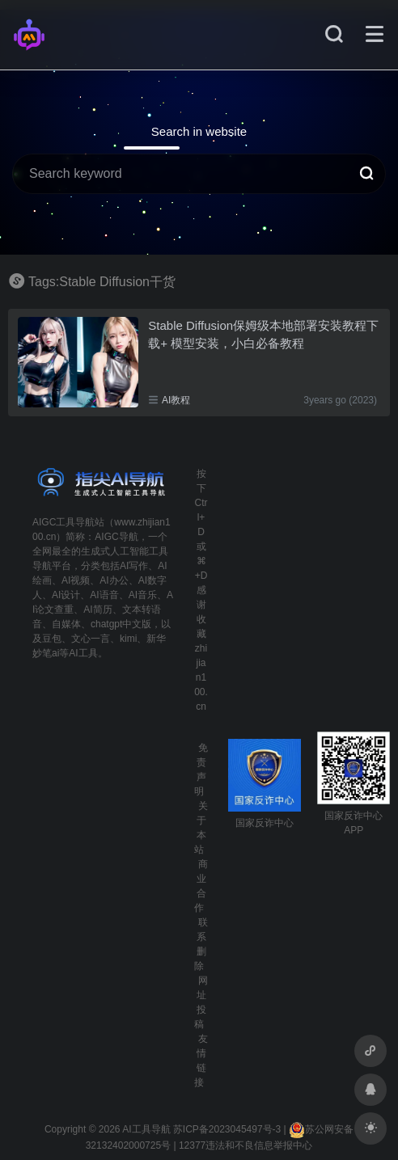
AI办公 (114, 580)
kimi (128, 638)
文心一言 (90, 638)
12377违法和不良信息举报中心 (245, 1145)
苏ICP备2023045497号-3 (227, 1129)
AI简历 (97, 609)
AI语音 (104, 595)
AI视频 (75, 580)
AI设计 (66, 595)
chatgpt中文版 (121, 624)
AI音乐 (143, 595)
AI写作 (134, 566)
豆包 (51, 638)
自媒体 (66, 624)
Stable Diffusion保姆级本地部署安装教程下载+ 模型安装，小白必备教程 (263, 333)
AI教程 (176, 400)
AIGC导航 (116, 536)
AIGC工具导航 (63, 522)
